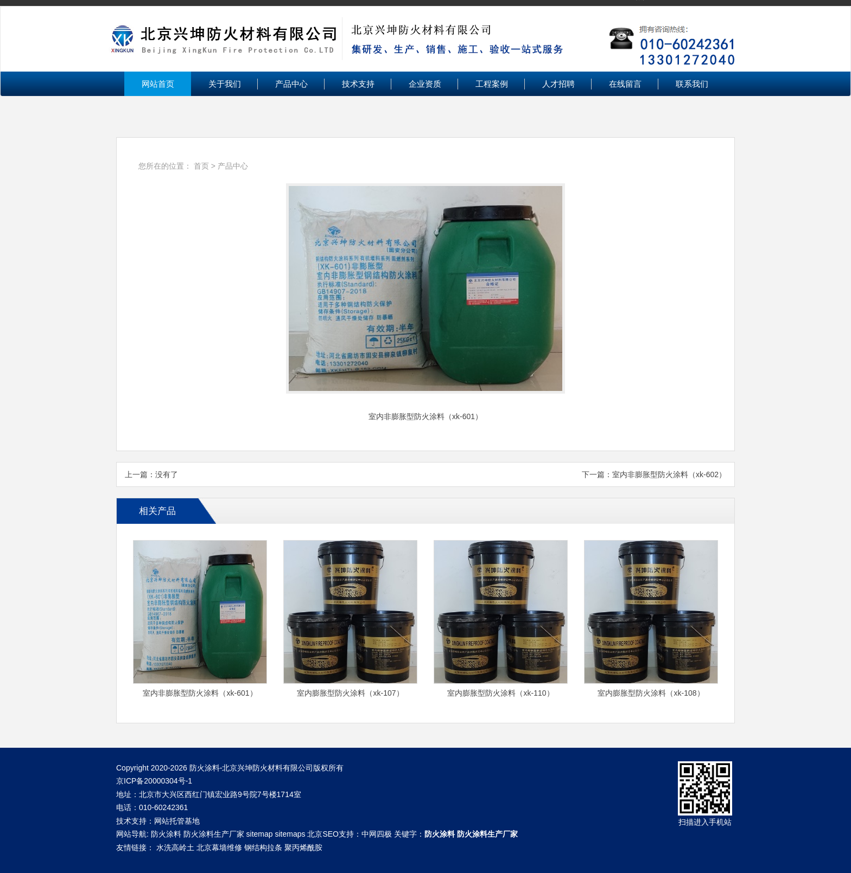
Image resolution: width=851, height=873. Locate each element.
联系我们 (692, 83)
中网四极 (376, 834)
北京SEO (323, 834)
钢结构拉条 (263, 847)
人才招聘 (558, 83)
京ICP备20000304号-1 (154, 780)
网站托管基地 (177, 821)
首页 (201, 166)
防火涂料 (166, 834)
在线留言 (625, 83)
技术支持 (358, 83)
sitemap (259, 834)
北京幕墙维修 (219, 847)
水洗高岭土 (175, 847)
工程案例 (491, 83)
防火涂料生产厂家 (213, 834)
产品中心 (291, 83)
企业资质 (425, 83)
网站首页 (158, 83)
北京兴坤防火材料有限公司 (425, 39)
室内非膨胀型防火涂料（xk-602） (669, 474)
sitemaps (290, 834)
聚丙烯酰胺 (303, 847)
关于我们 (224, 83)
